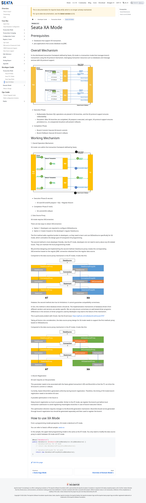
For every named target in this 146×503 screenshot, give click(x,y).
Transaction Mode (8, 30)
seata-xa (61, 427)
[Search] (137, 2)
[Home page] (32, 19)
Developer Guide (8, 67)
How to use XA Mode (125, 14)
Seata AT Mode (9, 73)
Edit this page (37, 462)
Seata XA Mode (9, 82)
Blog (89, 3)
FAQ (4, 17)
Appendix (5, 63)
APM (4, 57)
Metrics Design (7, 88)
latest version (65, 14)
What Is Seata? (7, 11)
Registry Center (7, 39)
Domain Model (7, 85)
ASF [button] (117, 3)
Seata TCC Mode (9, 76)
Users (95, 3)
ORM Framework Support (10, 48)
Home (69, 3)
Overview (5, 8)
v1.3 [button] (73, 3)
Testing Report (7, 60)
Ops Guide (6, 92)
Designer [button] (110, 3)
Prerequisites (123, 9)
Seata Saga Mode (9, 79)
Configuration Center (9, 36)
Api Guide (6, 42)
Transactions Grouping (9, 33)
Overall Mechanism (125, 12)
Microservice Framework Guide (11, 45)
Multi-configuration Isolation (11, 98)
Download (102, 3)
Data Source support (8, 51)
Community (82, 3)
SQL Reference (7, 54)
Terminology (6, 14)
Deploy (5, 101)
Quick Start (6, 24)
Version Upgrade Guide (9, 95)
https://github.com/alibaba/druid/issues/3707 (88, 316)
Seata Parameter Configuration (11, 26)
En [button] (125, 3)
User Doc (5, 21)
